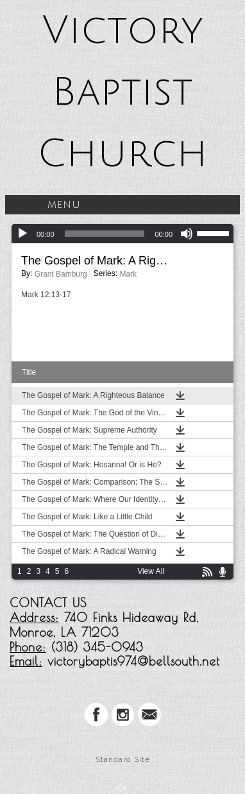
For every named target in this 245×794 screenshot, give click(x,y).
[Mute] (186, 233)
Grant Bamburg (61, 274)
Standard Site (123, 759)
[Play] (22, 233)
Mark (128, 274)
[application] (122, 233)
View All (150, 571)
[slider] (105, 233)
